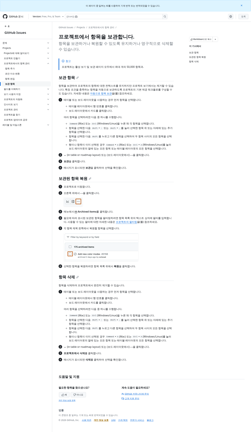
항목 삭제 (69, 277)
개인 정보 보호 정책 (67, 400)
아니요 (78, 394)
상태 (113, 420)
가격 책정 (123, 420)
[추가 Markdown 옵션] (215, 39)
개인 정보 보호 (101, 420)
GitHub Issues (15, 32)
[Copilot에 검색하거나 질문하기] (116, 16)
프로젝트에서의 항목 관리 (101, 27)
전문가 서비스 (137, 420)
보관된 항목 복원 (75, 178)
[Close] (241, 5)
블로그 (150, 420)
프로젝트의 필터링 (126, 222)
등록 (243, 16)
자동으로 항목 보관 (101, 93)
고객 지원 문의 (130, 398)
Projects (81, 27)
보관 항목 (69, 77)
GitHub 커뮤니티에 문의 (135, 393)
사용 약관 (86, 420)
